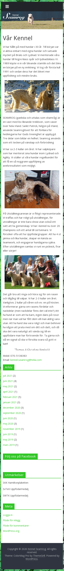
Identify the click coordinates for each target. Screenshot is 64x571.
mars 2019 (9, 444)
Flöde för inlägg (11, 520)
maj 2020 (8, 423)
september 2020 (12, 413)
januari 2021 (10, 402)
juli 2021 (7, 375)
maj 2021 (8, 386)
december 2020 (11, 407)
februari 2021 (10, 397)
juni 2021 (8, 381)
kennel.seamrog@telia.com (26, 359)
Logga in (7, 515)
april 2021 (8, 391)
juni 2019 (8, 434)
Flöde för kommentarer (16, 525)
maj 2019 (8, 439)
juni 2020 (8, 418)
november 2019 (11, 429)
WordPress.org (11, 531)
